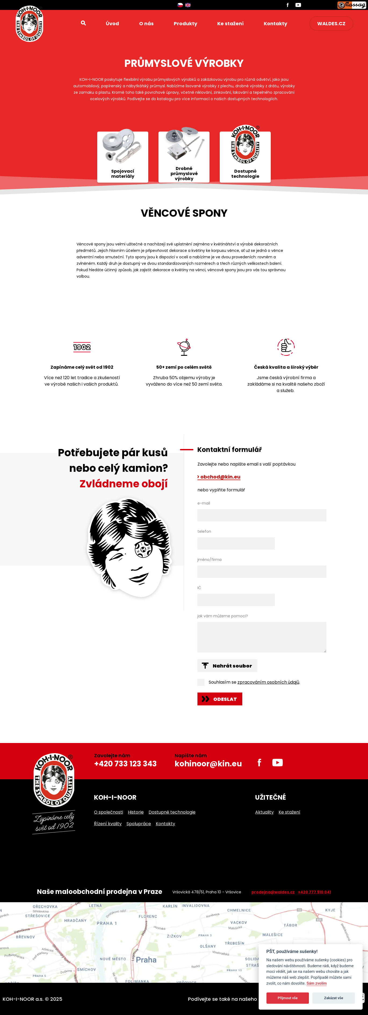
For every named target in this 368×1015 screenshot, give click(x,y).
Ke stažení (230, 23)
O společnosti (108, 812)
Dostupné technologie (172, 812)
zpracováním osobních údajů (268, 682)
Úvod (112, 23)
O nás (146, 23)
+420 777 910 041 (314, 892)
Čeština (180, 5)
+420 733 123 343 (125, 764)
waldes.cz (331, 23)
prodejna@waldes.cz (273, 892)
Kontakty (275, 23)
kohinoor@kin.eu (208, 764)
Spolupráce (139, 824)
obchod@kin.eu (220, 477)
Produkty (185, 23)
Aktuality (264, 812)
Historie (136, 812)
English (188, 5)
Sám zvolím (316, 983)
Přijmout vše (288, 998)
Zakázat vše (333, 998)
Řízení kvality (108, 824)
